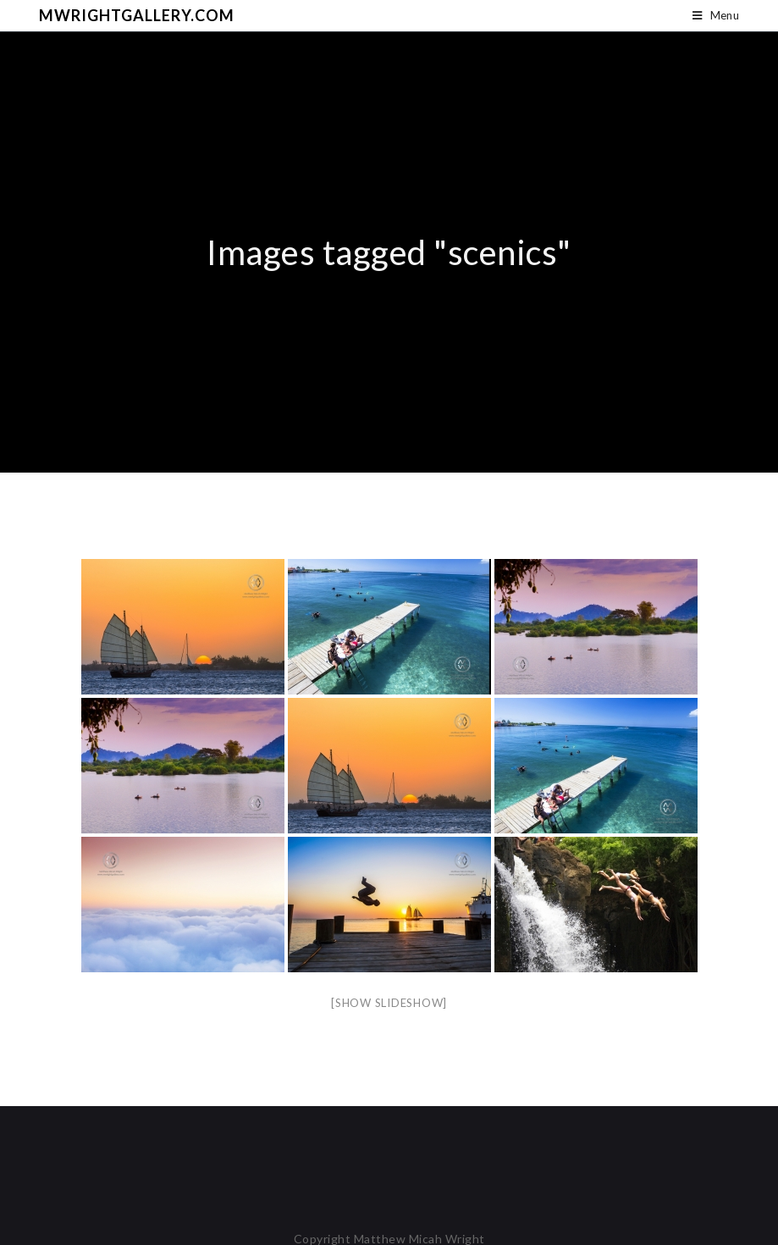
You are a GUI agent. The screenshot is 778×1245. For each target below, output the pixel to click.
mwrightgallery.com (137, 15)
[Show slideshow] (389, 1003)
